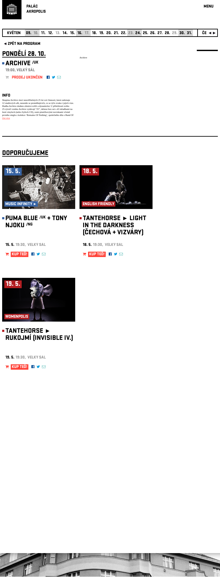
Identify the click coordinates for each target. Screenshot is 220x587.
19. (101, 33)
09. (28, 33)
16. (79, 33)
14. (65, 33)
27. (160, 33)
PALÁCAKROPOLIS (36, 9)
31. (189, 33)
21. (116, 33)
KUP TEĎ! (19, 264)
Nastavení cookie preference (19, 528)
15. (72, 33)
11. (43, 33)
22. (123, 33)
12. (50, 33)
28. (167, 33)
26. (153, 33)
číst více (6, 118)
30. (182, 33)
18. (94, 33)
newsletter (190, 478)
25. (145, 33)
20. (109, 33)
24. (138, 33)
